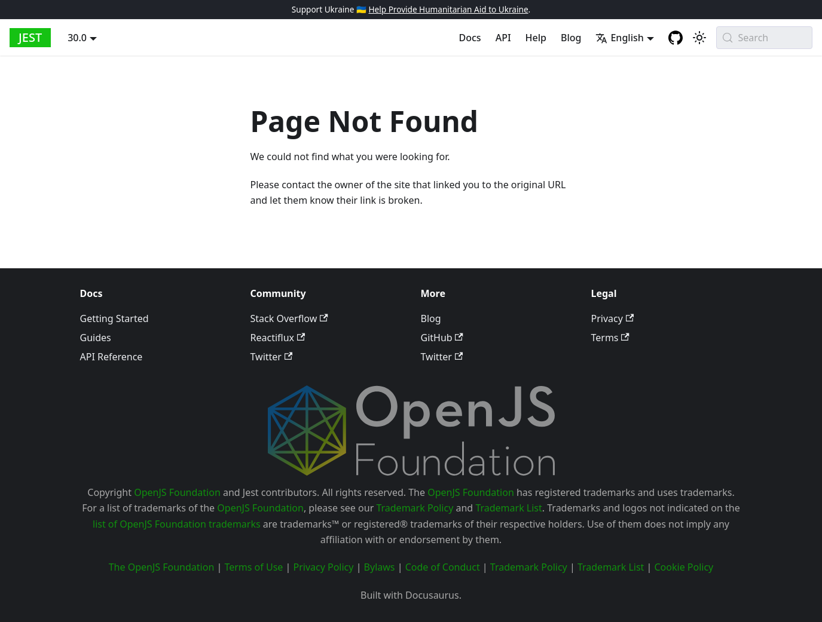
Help (535, 37)
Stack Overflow (289, 318)
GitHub (442, 337)
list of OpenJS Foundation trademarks (177, 524)
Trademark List (508, 507)
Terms (610, 337)
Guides (95, 337)
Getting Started (114, 318)
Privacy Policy (323, 567)
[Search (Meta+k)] (764, 37)
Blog (571, 37)
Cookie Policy (683, 567)
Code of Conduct (442, 567)
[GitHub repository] (675, 37)
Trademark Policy (414, 507)
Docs (470, 37)
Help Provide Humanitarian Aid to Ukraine (448, 9)
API (503, 37)
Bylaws (379, 567)
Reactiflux (277, 337)
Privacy (612, 318)
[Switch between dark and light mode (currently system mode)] (699, 37)
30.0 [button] (77, 37)
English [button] (619, 37)
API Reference (111, 356)
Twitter (271, 356)
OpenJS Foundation (177, 492)
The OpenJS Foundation (162, 567)
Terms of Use (253, 567)
